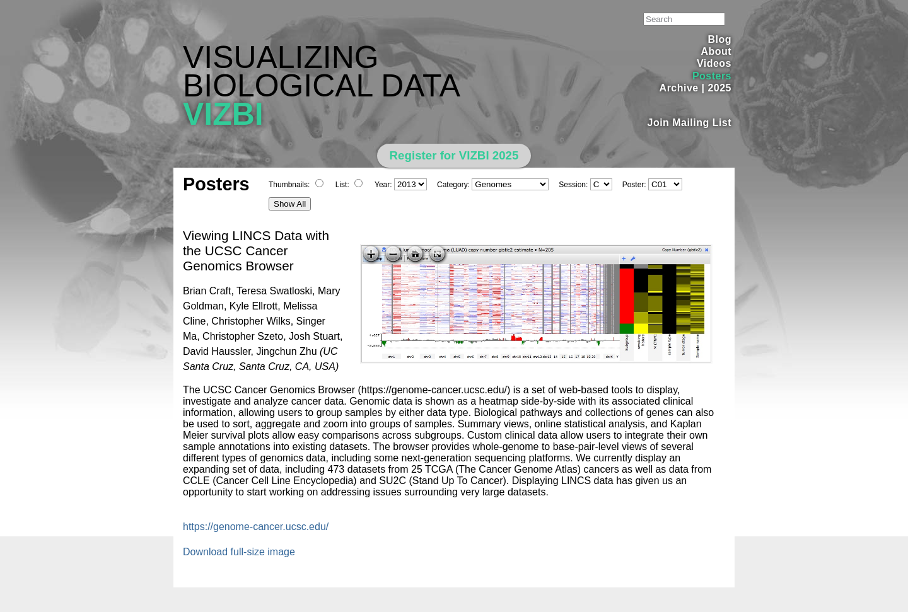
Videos (714, 63)
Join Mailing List (690, 122)
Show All (290, 204)
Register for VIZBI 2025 (454, 155)
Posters (711, 76)
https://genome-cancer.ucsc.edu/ (256, 526)
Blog (719, 39)
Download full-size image (239, 551)
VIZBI (223, 114)
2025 (719, 88)
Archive (679, 88)
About (716, 51)
